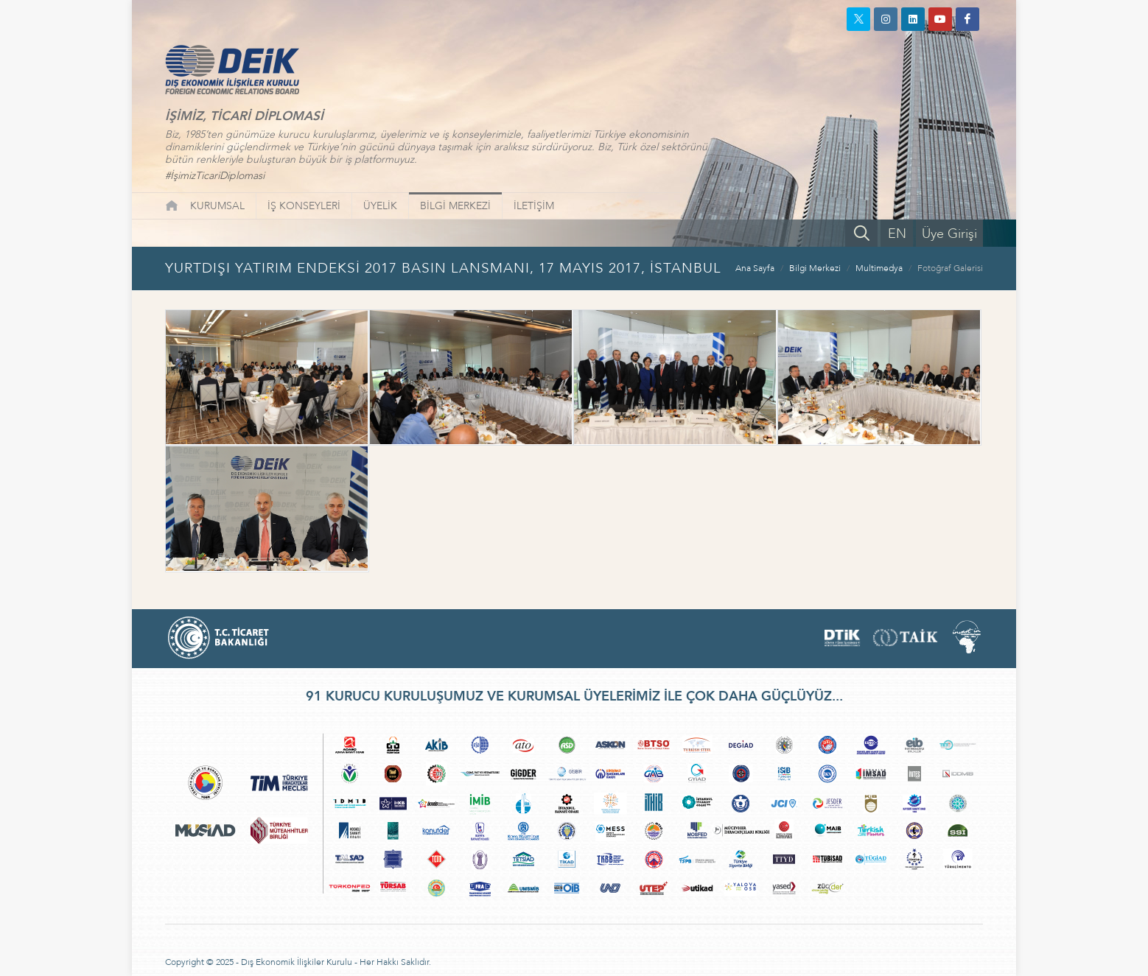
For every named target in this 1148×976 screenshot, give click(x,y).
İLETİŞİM (534, 206)
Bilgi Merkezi (815, 268)
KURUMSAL (217, 206)
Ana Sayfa (754, 268)
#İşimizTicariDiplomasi (215, 175)
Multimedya (879, 268)
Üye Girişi (949, 234)
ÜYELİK (380, 206)
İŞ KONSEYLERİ (303, 206)
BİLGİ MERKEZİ (455, 206)
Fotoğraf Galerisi (950, 268)
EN (897, 234)
